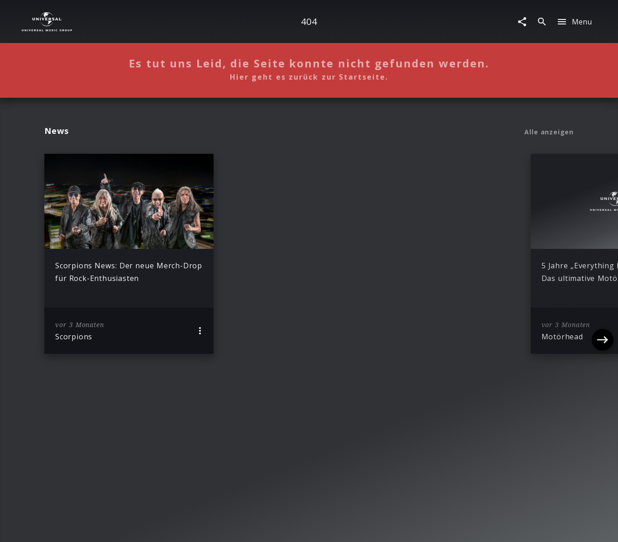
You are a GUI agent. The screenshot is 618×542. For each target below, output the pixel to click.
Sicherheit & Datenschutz (264, 526)
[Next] (602, 254)
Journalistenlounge (429, 526)
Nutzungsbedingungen (352, 526)
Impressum (97, 526)
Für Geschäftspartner (504, 526)
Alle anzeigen (549, 132)
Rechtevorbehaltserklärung (169, 526)
